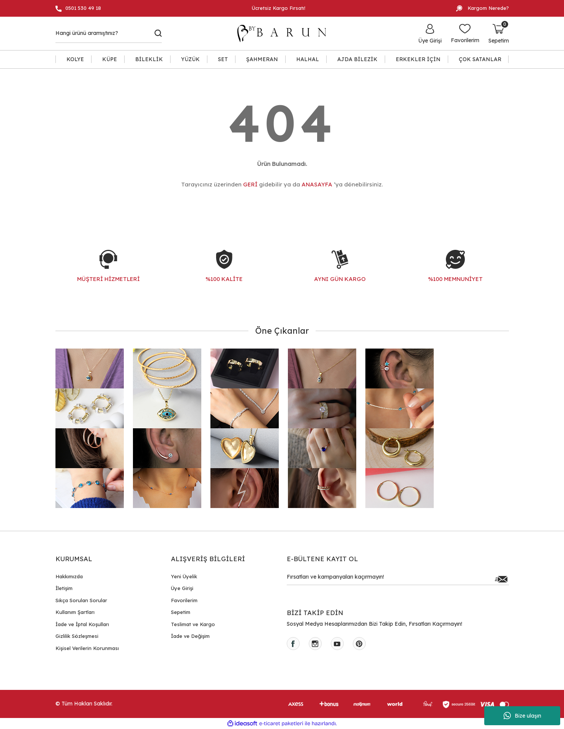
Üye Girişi (182, 588)
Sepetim (180, 612)
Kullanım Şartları (75, 612)
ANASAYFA (317, 184)
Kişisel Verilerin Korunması (87, 648)
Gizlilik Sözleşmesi (76, 636)
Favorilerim (184, 600)
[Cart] (498, 33)
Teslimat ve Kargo (193, 624)
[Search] (108, 33)
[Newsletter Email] (398, 579)
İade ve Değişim (190, 636)
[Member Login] (430, 33)
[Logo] (285, 33)
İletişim (64, 588)
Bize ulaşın (522, 716)
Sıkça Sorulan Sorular (81, 600)
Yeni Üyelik (184, 576)
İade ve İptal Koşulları (82, 624)
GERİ (250, 184)
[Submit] (501, 579)
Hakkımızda (69, 576)
